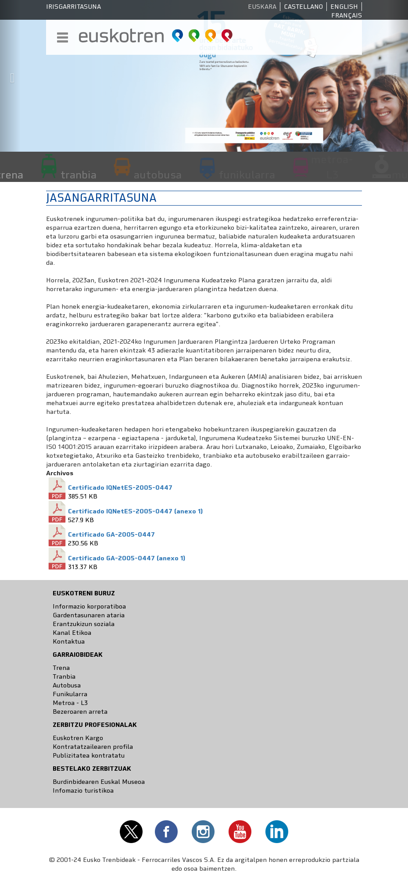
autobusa (158, 174)
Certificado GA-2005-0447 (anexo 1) (126, 558)
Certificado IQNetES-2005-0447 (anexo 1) (135, 511)
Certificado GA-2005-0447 (111, 534)
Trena (61, 668)
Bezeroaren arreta (80, 711)
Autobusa (67, 685)
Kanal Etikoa (72, 633)
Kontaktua (69, 641)
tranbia (79, 174)
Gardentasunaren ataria (89, 615)
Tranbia (64, 676)
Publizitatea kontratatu (89, 755)
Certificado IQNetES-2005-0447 (120, 487)
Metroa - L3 (70, 703)
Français (346, 15)
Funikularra (70, 694)
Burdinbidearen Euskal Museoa (99, 782)
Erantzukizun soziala (84, 624)
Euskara (262, 7)
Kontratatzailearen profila (93, 747)
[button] (10, 76)
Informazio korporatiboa (89, 606)
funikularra (247, 174)
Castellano (303, 7)
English (344, 7)
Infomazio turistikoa (83, 790)
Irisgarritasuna (73, 7)
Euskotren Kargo (78, 738)
